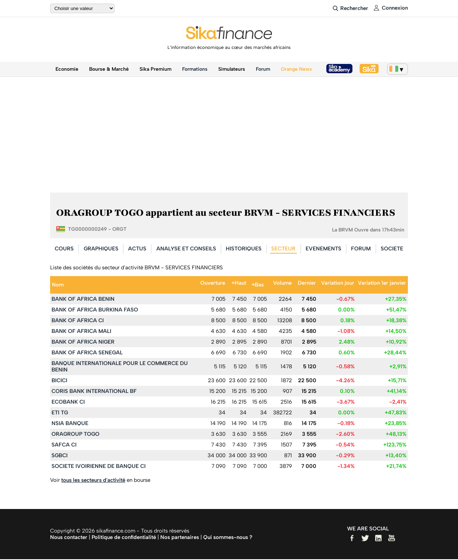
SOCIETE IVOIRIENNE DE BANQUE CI (99, 466)
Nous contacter (68, 537)
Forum (263, 69)
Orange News (296, 69)
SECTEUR (283, 248)
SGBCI (60, 455)
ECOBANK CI (68, 402)
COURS (64, 248)
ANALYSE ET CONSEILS (186, 248)
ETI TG (60, 412)
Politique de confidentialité (124, 537)
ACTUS (137, 248)
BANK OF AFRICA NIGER (83, 342)
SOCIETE (392, 248)
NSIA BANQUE (70, 423)
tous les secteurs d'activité (93, 480)
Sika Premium (155, 69)
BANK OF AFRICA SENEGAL (87, 352)
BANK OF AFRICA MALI (81, 331)
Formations (195, 69)
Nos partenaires (179, 537)
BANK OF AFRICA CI (78, 320)
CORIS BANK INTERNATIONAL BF (94, 391)
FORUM (361, 248)
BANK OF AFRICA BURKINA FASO (95, 309)
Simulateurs (231, 69)
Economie (66, 69)
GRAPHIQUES (101, 248)
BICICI (59, 380)
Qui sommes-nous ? (227, 537)
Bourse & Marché (109, 69)
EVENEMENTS (323, 248)
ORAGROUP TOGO (75, 434)
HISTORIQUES (244, 248)
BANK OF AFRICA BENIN (83, 299)
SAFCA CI (64, 444)
